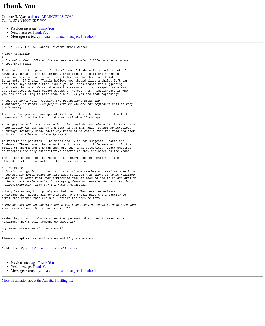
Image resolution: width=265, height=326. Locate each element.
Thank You (46, 28)
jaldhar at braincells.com (53, 289)
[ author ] (89, 36)
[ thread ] (60, 36)
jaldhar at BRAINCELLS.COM (50, 17)
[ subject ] (74, 36)
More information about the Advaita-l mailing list (37, 322)
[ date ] (47, 36)
